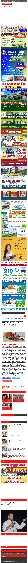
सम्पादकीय (22, 553)
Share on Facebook (6, 378)
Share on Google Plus (6, 381)
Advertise (18, 1)
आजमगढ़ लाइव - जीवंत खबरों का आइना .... (13, 561)
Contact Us (13, 1)
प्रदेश (7, 553)
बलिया (11, 553)
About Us (8, 1)
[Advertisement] (18, 17)
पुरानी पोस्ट (25, 418)
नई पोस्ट (2, 418)
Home (4, 1)
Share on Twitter (15, 378)
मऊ (14, 553)
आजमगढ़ (3, 553)
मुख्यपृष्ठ (14, 418)
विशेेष (18, 553)
